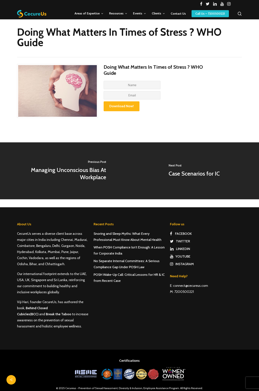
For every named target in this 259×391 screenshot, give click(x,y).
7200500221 (184, 292)
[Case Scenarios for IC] (194, 170)
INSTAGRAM (182, 264)
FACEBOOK (181, 234)
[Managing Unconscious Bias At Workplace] (65, 170)
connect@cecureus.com (190, 286)
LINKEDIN (180, 249)
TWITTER (180, 241)
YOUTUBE (180, 256)
